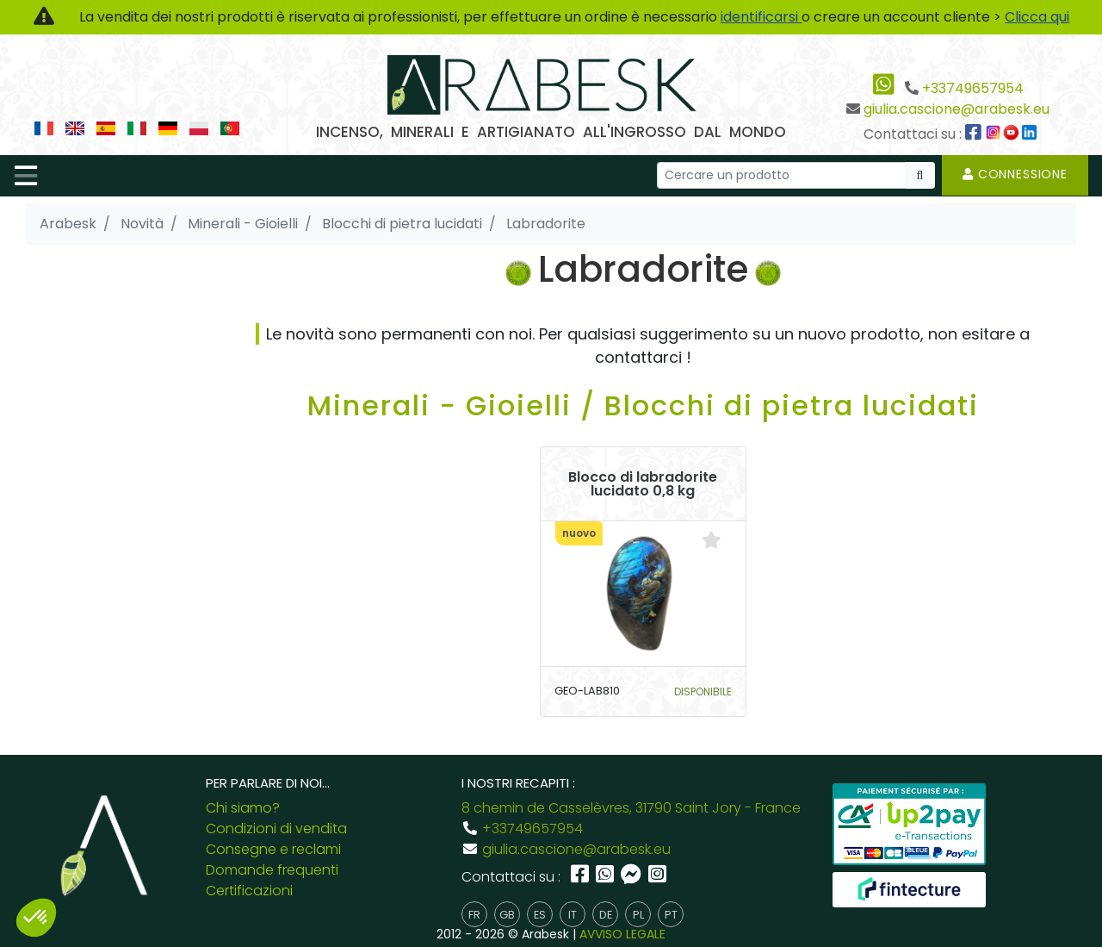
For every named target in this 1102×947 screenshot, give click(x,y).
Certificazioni (249, 890)
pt (671, 914)
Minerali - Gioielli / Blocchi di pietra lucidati (643, 405)
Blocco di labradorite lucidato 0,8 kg (642, 484)
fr (474, 914)
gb (507, 914)
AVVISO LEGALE (622, 934)
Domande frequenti (272, 870)
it (572, 914)
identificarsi (761, 17)
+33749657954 (973, 88)
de (605, 914)
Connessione (1015, 174)
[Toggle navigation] (26, 176)
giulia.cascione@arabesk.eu (956, 109)
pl (638, 914)
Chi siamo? (243, 808)
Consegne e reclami (273, 849)
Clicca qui (1037, 17)
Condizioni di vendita (276, 828)
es (540, 914)
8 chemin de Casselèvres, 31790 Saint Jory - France (631, 808)
